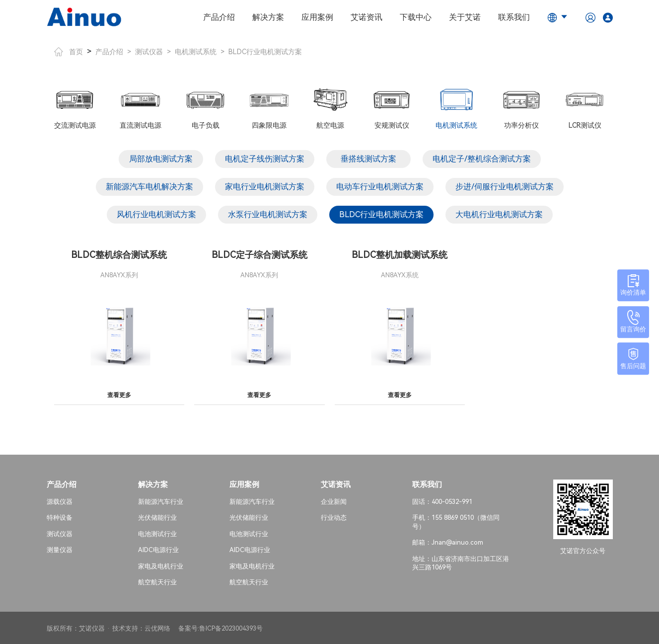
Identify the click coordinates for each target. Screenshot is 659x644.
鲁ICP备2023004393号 (231, 627)
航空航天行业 (157, 581)
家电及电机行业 (160, 564)
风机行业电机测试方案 (156, 214)
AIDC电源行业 (158, 549)
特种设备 (60, 516)
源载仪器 (60, 500)
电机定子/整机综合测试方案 (482, 158)
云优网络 (157, 627)
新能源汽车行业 (160, 500)
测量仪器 (60, 549)
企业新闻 (334, 500)
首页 (68, 51)
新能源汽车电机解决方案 (149, 186)
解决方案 (268, 17)
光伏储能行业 (157, 516)
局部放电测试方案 (161, 158)
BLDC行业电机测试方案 (265, 52)
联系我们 (514, 17)
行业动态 (334, 516)
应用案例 (317, 17)
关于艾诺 (465, 17)
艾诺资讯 (366, 17)
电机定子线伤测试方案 (264, 158)
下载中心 (416, 17)
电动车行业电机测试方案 (380, 186)
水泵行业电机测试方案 (267, 214)
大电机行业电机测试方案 (499, 214)
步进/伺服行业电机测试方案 (504, 186)
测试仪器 (149, 52)
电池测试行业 (157, 532)
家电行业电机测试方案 (264, 186)
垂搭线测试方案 (368, 158)
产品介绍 (219, 17)
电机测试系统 (196, 52)
